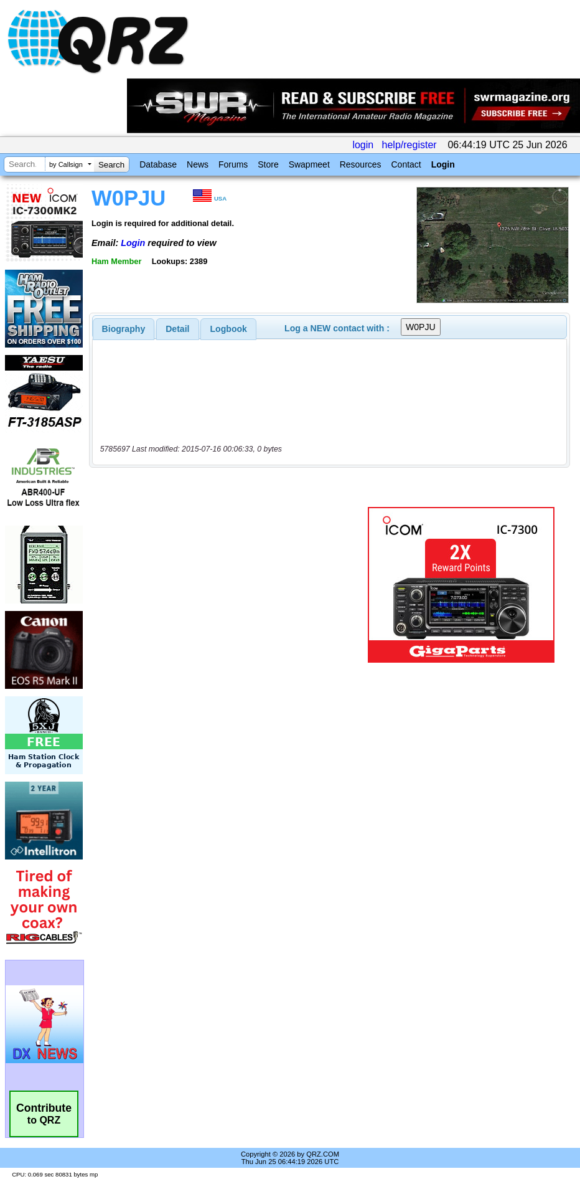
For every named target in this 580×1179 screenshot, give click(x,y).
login (362, 145)
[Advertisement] (230, 585)
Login (443, 164)
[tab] (124, 328)
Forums (233, 164)
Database (158, 164)
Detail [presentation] (177, 329)
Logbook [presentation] (228, 329)
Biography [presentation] (124, 329)
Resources (360, 164)
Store (268, 164)
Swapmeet (309, 164)
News (197, 164)
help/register (409, 145)
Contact (406, 164)
